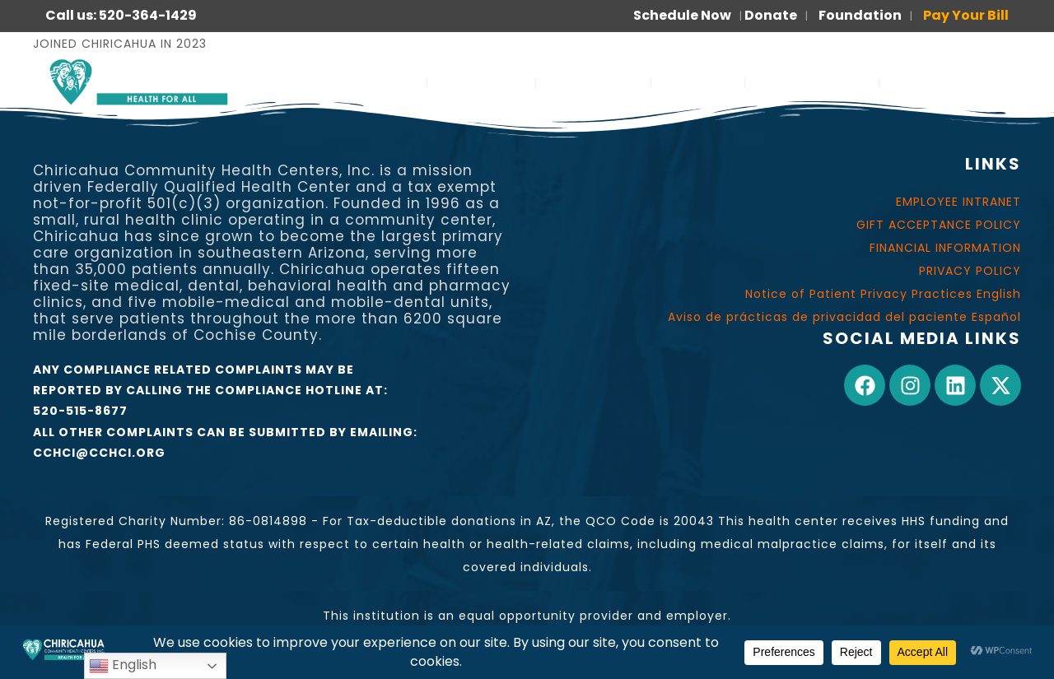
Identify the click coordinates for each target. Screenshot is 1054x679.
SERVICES (375, 81)
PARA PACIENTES (955, 81)
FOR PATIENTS (812, 81)
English (122, 665)
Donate (770, 15)
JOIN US (698, 81)
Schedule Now (682, 15)
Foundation (860, 15)
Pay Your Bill (966, 15)
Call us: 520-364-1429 (121, 15)
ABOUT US (481, 81)
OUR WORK (593, 81)
